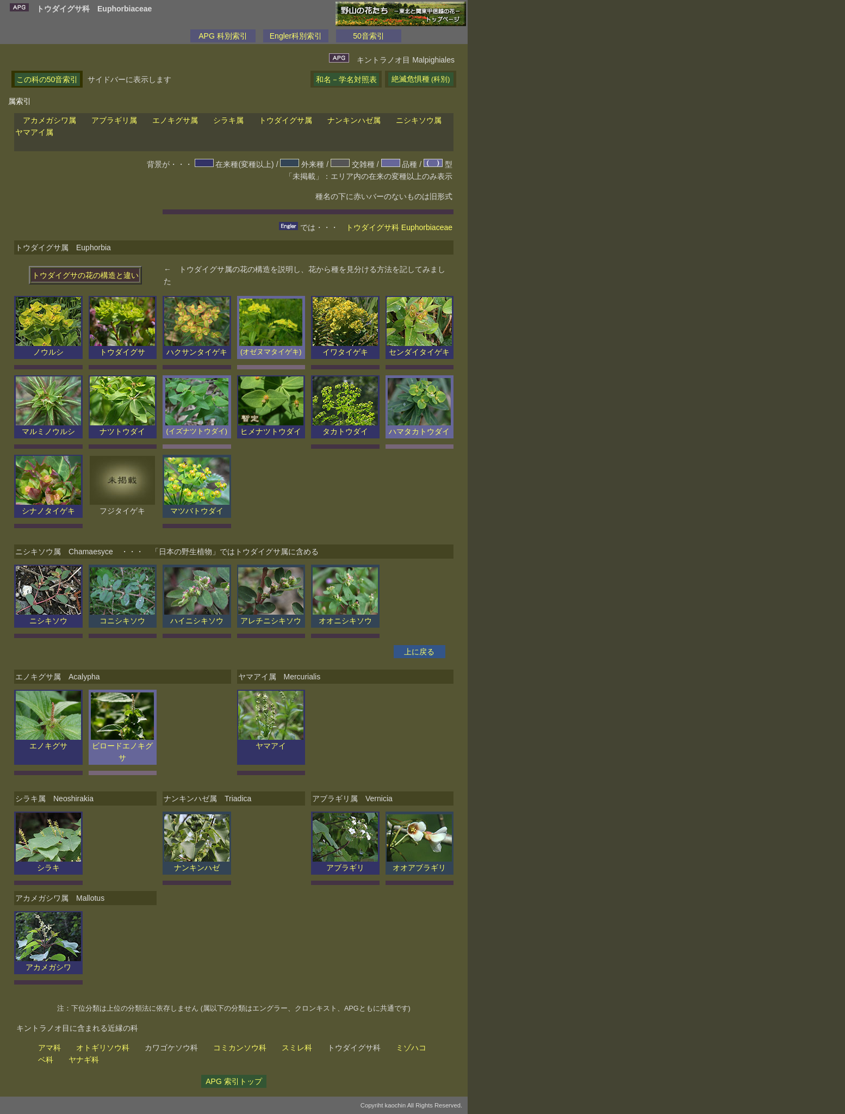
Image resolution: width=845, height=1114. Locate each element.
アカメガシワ (48, 962)
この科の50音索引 (47, 79)
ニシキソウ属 (419, 120)
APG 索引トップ (234, 1081)
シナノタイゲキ (48, 506)
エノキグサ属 (175, 120)
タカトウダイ (345, 427)
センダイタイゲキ (419, 347)
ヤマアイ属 (34, 132)
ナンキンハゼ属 (354, 120)
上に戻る (419, 651)
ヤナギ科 (84, 1059)
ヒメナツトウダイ (270, 427)
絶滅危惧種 (421, 79)
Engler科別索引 (296, 36)
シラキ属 (228, 120)
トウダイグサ (122, 347)
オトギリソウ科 (102, 1047)
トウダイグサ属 (285, 120)
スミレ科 (297, 1047)
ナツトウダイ (122, 427)
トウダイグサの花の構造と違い (85, 275)
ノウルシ (48, 347)
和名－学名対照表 (346, 79)
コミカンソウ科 (239, 1047)
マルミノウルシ (48, 427)
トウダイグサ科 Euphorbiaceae (399, 227)
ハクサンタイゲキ (196, 347)
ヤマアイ (270, 741)
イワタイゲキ (345, 347)
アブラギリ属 (114, 120)
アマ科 (49, 1047)
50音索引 (368, 36)
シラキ (48, 863)
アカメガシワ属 (49, 120)
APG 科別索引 (222, 36)
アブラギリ (345, 863)
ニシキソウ (48, 616)
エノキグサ (48, 741)
